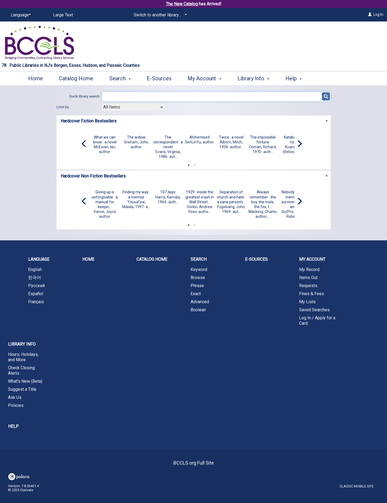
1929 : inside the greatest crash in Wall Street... (199, 197)
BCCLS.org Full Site (193, 463)
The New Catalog (182, 3)
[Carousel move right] (299, 144)
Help (13, 426)
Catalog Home (76, 78)
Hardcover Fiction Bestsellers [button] (89, 121)
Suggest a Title (22, 389)
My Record (309, 269)
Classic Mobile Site (357, 486)
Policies (16, 405)
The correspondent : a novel (168, 142)
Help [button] (293, 78)
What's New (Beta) (25, 381)
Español (35, 293)
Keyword (199, 269)
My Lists (307, 301)
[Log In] (370, 14)
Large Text (63, 14)
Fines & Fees (311, 293)
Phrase (197, 285)
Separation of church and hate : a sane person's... (231, 197)
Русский (36, 285)
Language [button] (38, 259)
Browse (198, 277)
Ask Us (14, 397)
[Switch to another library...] (159, 15)
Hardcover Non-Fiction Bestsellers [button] (93, 176)
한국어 (34, 277)
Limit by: (63, 107)
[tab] (194, 120)
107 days (168, 192)
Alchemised (199, 137)
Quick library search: (85, 96)
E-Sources (159, 78)
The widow (136, 137)
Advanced (200, 301)
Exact (196, 293)
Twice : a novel (231, 137)
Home (35, 78)
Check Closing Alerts (21, 370)
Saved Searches (314, 309)
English (35, 269)
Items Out (308, 277)
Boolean (198, 309)
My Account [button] (204, 78)
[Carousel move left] (84, 144)
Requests (308, 285)
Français (36, 301)
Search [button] (120, 78)
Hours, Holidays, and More (23, 357)
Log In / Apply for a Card (317, 320)
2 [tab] (194, 164)
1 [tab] (188, 164)
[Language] (20, 15)
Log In (378, 14)
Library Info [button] (253, 78)
